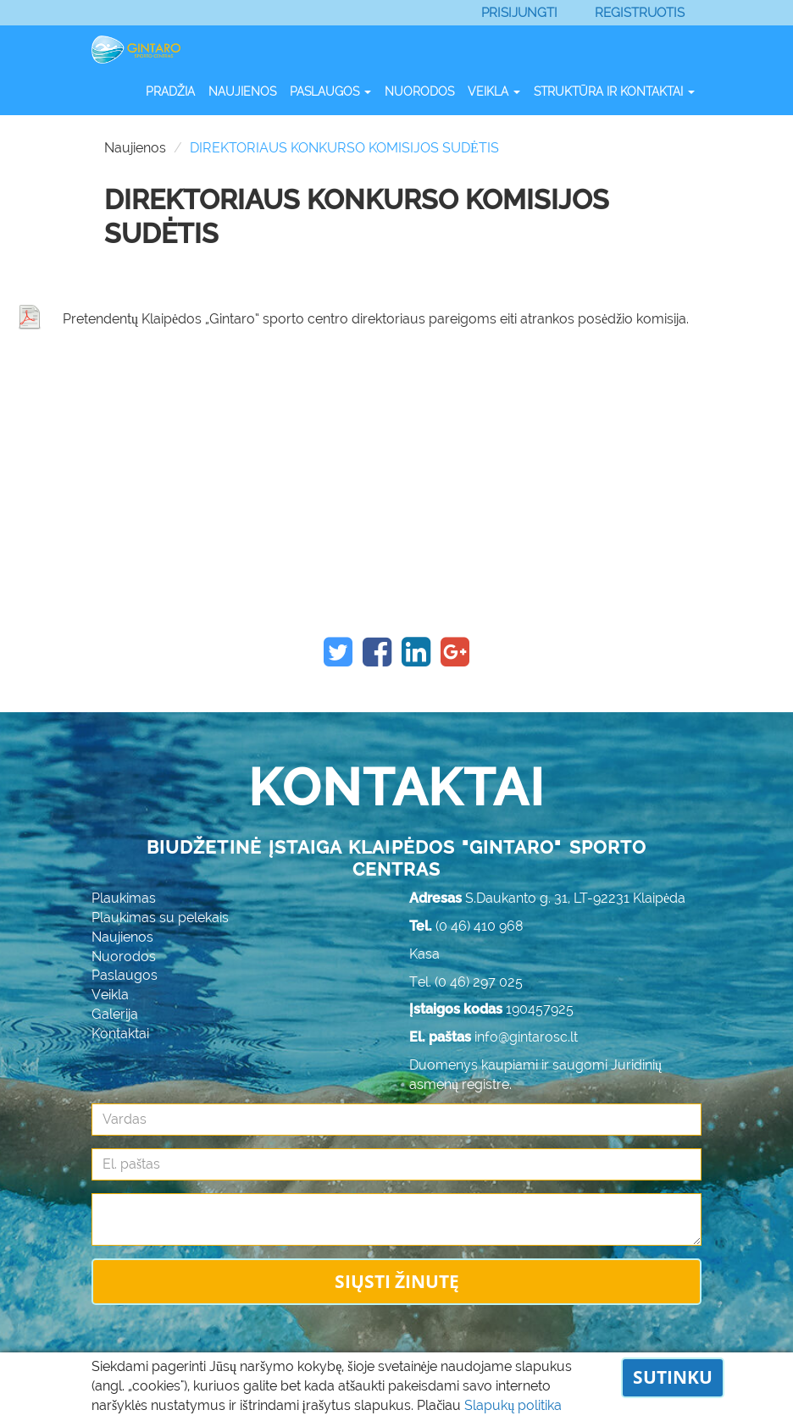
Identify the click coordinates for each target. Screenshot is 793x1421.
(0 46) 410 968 (479, 926)
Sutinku (673, 1377)
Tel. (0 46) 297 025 (466, 982)
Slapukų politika (513, 1405)
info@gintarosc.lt (526, 1037)
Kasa (424, 954)
